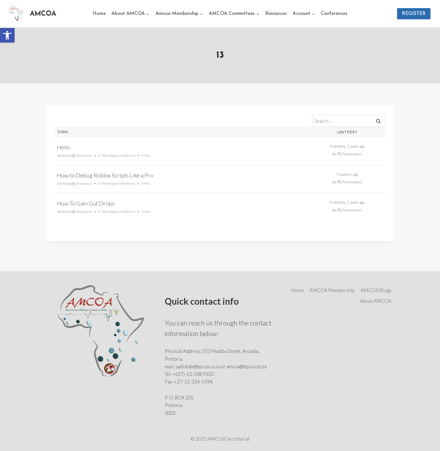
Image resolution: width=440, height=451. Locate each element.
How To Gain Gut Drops (85, 203)
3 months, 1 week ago (347, 146)
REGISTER (414, 13)
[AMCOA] (31, 13)
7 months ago (347, 174)
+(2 (176, 374)
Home (99, 13)
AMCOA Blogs (376, 290)
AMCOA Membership (332, 290)
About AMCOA (375, 301)
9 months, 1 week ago (347, 202)
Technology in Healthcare (118, 155)
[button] (7, 35)
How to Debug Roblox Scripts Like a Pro (105, 175)
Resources (276, 13)
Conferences (334, 13)
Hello (63, 147)
